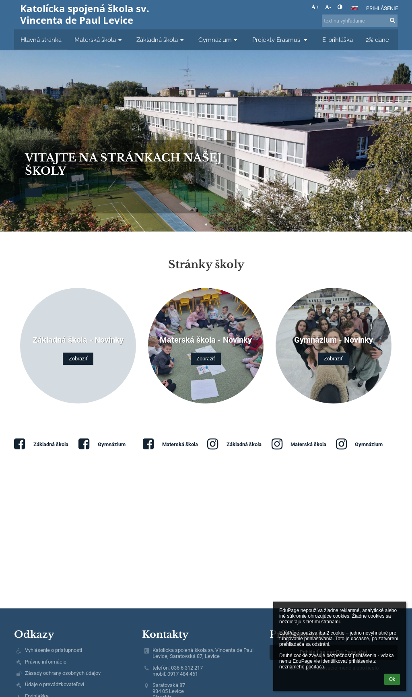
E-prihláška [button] (337, 39)
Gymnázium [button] (218, 39)
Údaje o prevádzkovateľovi (54, 684)
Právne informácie (45, 662)
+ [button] (315, 7)
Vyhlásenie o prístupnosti (53, 650)
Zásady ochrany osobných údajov (63, 673)
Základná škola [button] (160, 39)
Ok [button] (392, 679)
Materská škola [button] (99, 39)
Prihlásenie (382, 8)
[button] (354, 8)
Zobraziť (78, 359)
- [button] (328, 7)
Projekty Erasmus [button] (280, 39)
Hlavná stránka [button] (41, 39)
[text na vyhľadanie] (359, 20)
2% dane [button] (377, 39)
